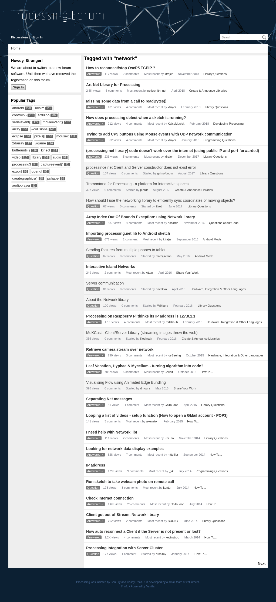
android (18, 108)
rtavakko (161, 289)
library (36, 157)
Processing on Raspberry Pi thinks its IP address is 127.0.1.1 (140, 316)
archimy (161, 553)
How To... (207, 371)
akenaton (152, 421)
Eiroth (159, 206)
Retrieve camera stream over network (119, 349)
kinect (45, 150)
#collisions (39, 129)
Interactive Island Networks (110, 266)
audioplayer (21, 185)
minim (40, 108)
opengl (37, 171)
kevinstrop (172, 537)
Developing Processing (228, 123)
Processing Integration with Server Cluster (124, 548)
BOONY (173, 520)
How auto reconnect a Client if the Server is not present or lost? (143, 531)
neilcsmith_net (156, 90)
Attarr (149, 272)
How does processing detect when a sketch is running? (136, 117)
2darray (18, 143)
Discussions (20, 37)
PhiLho (169, 438)
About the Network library (107, 299)
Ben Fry (115, 582)
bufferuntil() (21, 150)
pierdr (144, 189)
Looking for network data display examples (125, 448)
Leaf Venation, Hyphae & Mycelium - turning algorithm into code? (144, 366)
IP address (95, 465)
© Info (124, 586)
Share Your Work (187, 272)
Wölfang (162, 305)
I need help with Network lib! (111, 432)
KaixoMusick (176, 123)
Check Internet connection (110, 498)
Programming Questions (220, 140)
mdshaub (172, 322)
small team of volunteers (184, 582)
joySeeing (174, 355)
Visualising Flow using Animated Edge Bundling (126, 382)
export (17, 171)
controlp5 (19, 115)
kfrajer (168, 73)
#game (40, 143)
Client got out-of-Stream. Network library (122, 514)
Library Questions (215, 73)
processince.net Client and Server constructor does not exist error (141, 167)
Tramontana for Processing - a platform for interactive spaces (137, 184)
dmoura (145, 388)
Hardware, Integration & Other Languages (217, 289)
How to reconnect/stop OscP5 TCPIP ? (120, 68)
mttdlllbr (173, 454)
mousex (62, 136)
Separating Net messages (109, 399)
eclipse (17, 136)
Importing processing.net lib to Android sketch (128, 233)
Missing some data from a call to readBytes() (126, 101)
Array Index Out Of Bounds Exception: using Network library (140, 217)
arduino (43, 115)
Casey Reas (134, 582)
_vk (171, 471)
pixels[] (39, 136)
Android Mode (212, 239)
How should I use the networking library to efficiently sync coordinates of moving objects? (160, 200)
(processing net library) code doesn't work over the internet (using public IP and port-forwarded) (172, 150)
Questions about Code (223, 222)
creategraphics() (25, 178)
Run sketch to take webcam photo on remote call (130, 481)
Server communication (105, 283)
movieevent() (53, 122)
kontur (167, 487)
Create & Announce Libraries (208, 90)
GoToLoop (172, 404)
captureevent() (52, 164)
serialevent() (22, 122)
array (16, 129)
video (16, 157)
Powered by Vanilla (142, 586)
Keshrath (146, 338)
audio (56, 157)
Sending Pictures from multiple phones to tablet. (126, 250)
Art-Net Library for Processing (113, 84)
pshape (53, 178)
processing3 (21, 164)
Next (261, 563)
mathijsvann (163, 256)
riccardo (173, 222)
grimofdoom (165, 173)
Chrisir (168, 371)
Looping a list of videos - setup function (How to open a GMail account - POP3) (156, 415)
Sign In (38, 37)
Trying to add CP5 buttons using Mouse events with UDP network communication (159, 134)
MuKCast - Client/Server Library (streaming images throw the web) (141, 332)
